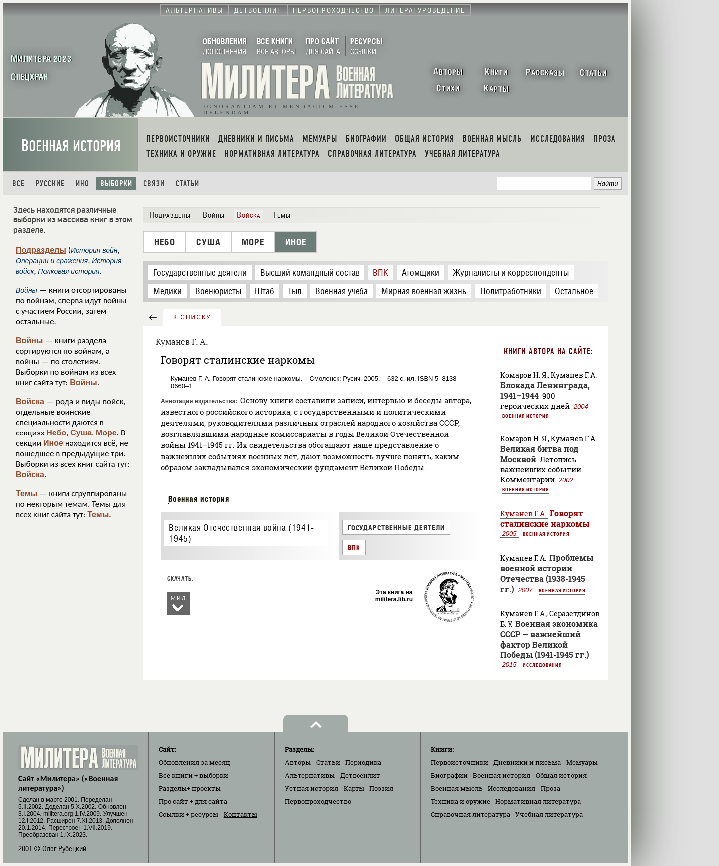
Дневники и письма (527, 762)
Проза (550, 788)
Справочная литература (470, 814)
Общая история (561, 775)
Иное (53, 443)
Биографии (449, 775)
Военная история (71, 146)
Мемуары (582, 762)
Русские (50, 183)
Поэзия (381, 788)
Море (106, 433)
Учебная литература (549, 814)
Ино (82, 183)
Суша (81, 433)
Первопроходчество (318, 801)
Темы (26, 493)
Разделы (190, 788)
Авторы (298, 762)
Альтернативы (310, 775)
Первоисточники (459, 762)
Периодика (363, 762)
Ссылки (188, 814)
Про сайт (193, 801)
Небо (56, 433)
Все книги (193, 775)
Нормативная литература (538, 801)
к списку (192, 317)
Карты (354, 788)
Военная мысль (457, 788)
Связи (154, 183)
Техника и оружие (460, 801)
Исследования (542, 665)
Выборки (116, 183)
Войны (29, 340)
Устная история (311, 788)
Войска (30, 401)
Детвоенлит (360, 775)
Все (18, 183)
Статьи (187, 183)
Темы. (99, 514)
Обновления (194, 762)
